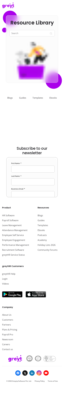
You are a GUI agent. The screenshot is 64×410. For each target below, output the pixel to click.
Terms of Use (53, 381)
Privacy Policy (40, 381)
